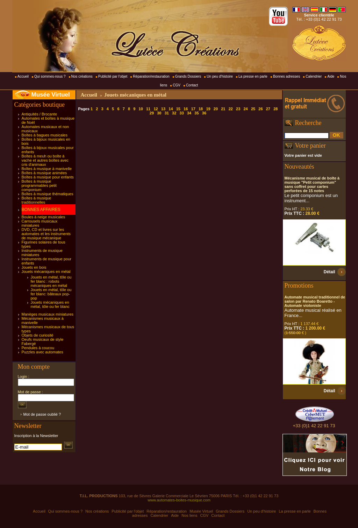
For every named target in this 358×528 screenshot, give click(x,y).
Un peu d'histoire (220, 76)
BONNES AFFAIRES (41, 209)
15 (178, 109)
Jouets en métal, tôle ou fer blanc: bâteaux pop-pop (51, 294)
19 (208, 109)
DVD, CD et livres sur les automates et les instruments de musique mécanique (46, 233)
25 (253, 109)
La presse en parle (252, 76)
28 (275, 109)
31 (167, 113)
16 (186, 109)
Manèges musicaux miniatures (48, 314)
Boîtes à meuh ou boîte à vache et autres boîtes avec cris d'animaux (45, 160)
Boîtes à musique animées (44, 173)
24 (245, 109)
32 (174, 113)
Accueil (23, 76)
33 (182, 113)
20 (216, 109)
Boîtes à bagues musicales (44, 135)
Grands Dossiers (188, 76)
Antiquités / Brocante (39, 114)
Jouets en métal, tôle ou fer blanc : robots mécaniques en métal (51, 281)
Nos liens (189, 515)
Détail (329, 271)
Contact (192, 85)
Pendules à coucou (38, 348)
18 (201, 109)
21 (223, 109)
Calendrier (314, 76)
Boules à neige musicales (43, 217)
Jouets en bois (34, 267)
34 (189, 113)
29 (152, 113)
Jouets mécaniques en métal (46, 271)
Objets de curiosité (37, 335)
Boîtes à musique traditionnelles (36, 200)
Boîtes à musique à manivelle (47, 169)
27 (268, 109)
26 (260, 109)
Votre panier (310, 145)
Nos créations (82, 76)
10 (141, 109)
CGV (176, 85)
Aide (330, 76)
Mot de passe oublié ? (42, 414)
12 (155, 109)
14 (171, 109)
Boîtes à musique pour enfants (48, 177)
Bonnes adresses (286, 76)
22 (231, 109)
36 (204, 113)
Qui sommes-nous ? (49, 76)
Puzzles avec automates (42, 352)
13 (163, 109)
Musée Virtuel (50, 94)
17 (193, 109)
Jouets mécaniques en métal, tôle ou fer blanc (50, 304)
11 (148, 109)
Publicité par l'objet (113, 76)
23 (238, 109)
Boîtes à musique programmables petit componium (39, 185)
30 (159, 113)
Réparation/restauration (151, 76)
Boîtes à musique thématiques (47, 194)
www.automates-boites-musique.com (179, 500)
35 (196, 113)
